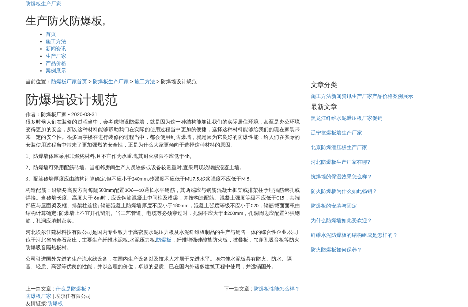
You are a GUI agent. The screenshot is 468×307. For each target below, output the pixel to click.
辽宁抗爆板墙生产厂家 (336, 133)
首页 (51, 34)
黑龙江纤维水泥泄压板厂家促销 (346, 118)
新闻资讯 (56, 49)
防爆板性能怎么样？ (277, 289)
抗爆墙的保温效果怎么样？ (341, 176)
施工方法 (56, 41)
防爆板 (163, 240)
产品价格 (56, 63)
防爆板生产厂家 (43, 4)
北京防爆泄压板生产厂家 (339, 147)
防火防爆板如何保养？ (336, 250)
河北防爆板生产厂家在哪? (340, 162)
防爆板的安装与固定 (334, 206)
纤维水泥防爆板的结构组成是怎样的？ (354, 235)
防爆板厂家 (38, 296)
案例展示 (56, 70)
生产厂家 (56, 56)
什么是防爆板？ (73, 289)
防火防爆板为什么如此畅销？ (344, 191)
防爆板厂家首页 (69, 81)
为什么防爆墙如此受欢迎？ (341, 220)
